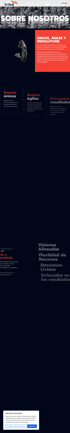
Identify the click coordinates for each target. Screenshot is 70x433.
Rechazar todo (21, 426)
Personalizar (10, 426)
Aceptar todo (32, 426)
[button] (68, 3)
